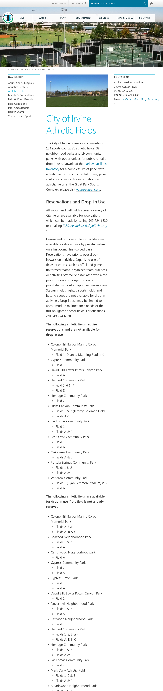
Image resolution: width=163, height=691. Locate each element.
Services (104, 18)
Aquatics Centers (18, 87)
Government (83, 18)
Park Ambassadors (18, 107)
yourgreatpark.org (88, 189)
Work (42, 18)
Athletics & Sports (28, 69)
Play (63, 18)
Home (11, 69)
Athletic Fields (16, 91)
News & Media (124, 18)
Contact (144, 18)
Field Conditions (17, 103)
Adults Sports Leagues (21, 82)
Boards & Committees (21, 95)
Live (22, 18)
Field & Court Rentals (20, 99)
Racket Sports (16, 111)
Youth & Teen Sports (20, 116)
